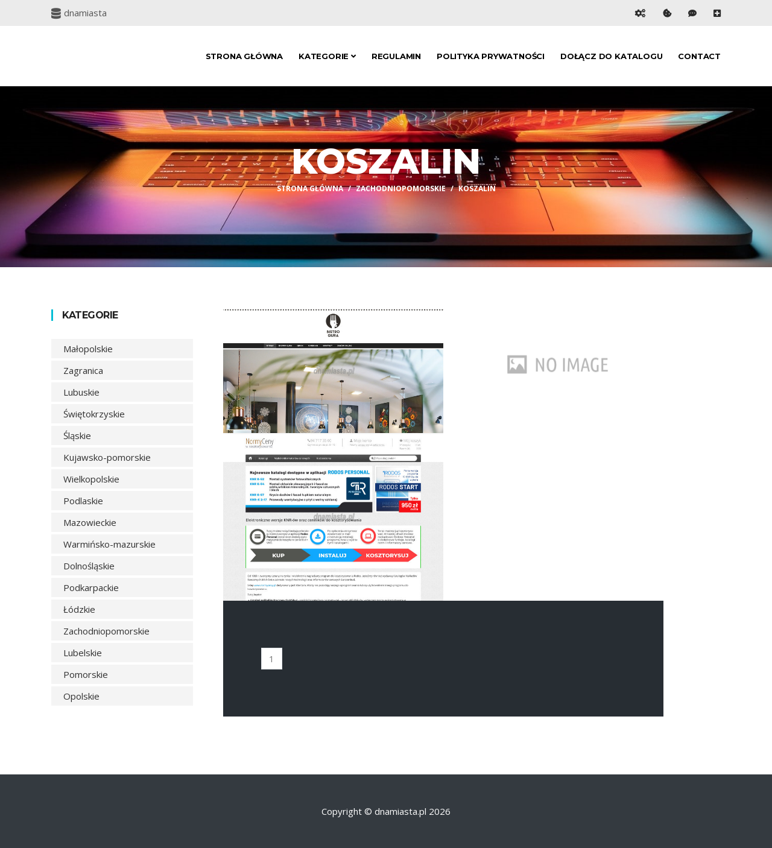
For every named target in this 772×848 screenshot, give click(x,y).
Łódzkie (79, 609)
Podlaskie (83, 501)
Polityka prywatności (491, 56)
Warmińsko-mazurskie (109, 544)
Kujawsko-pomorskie (107, 457)
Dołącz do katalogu (611, 56)
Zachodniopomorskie (401, 188)
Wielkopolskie (91, 479)
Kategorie (327, 56)
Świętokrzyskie (94, 414)
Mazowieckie (89, 522)
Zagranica (83, 370)
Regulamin (396, 56)
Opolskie (81, 696)
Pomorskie (85, 674)
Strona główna (244, 56)
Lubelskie (82, 653)
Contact (699, 56)
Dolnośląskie (89, 566)
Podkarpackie (91, 587)
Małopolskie (88, 349)
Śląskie (77, 435)
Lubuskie (81, 392)
